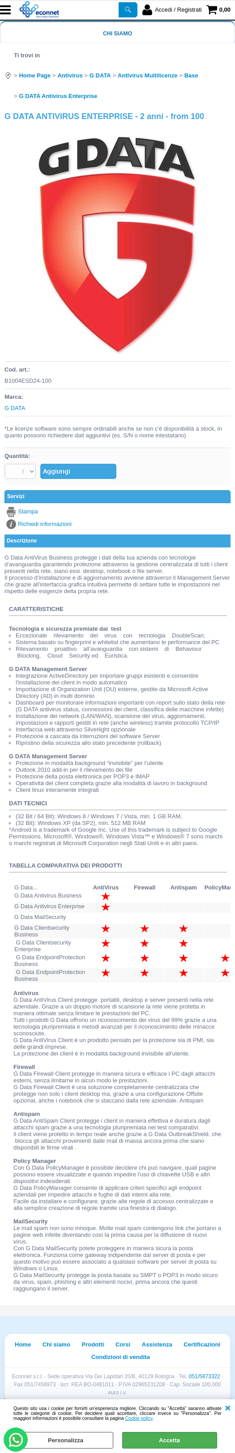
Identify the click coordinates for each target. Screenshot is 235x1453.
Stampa (28, 511)
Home (23, 1344)
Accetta (169, 1440)
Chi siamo (117, 33)
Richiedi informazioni (45, 524)
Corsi (122, 1344)
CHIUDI (228, 1408)
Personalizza (65, 1440)
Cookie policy (139, 1418)
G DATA (14, 408)
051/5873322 (204, 1376)
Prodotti (93, 1344)
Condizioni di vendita (120, 1357)
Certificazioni (202, 1344)
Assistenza (157, 1344)
